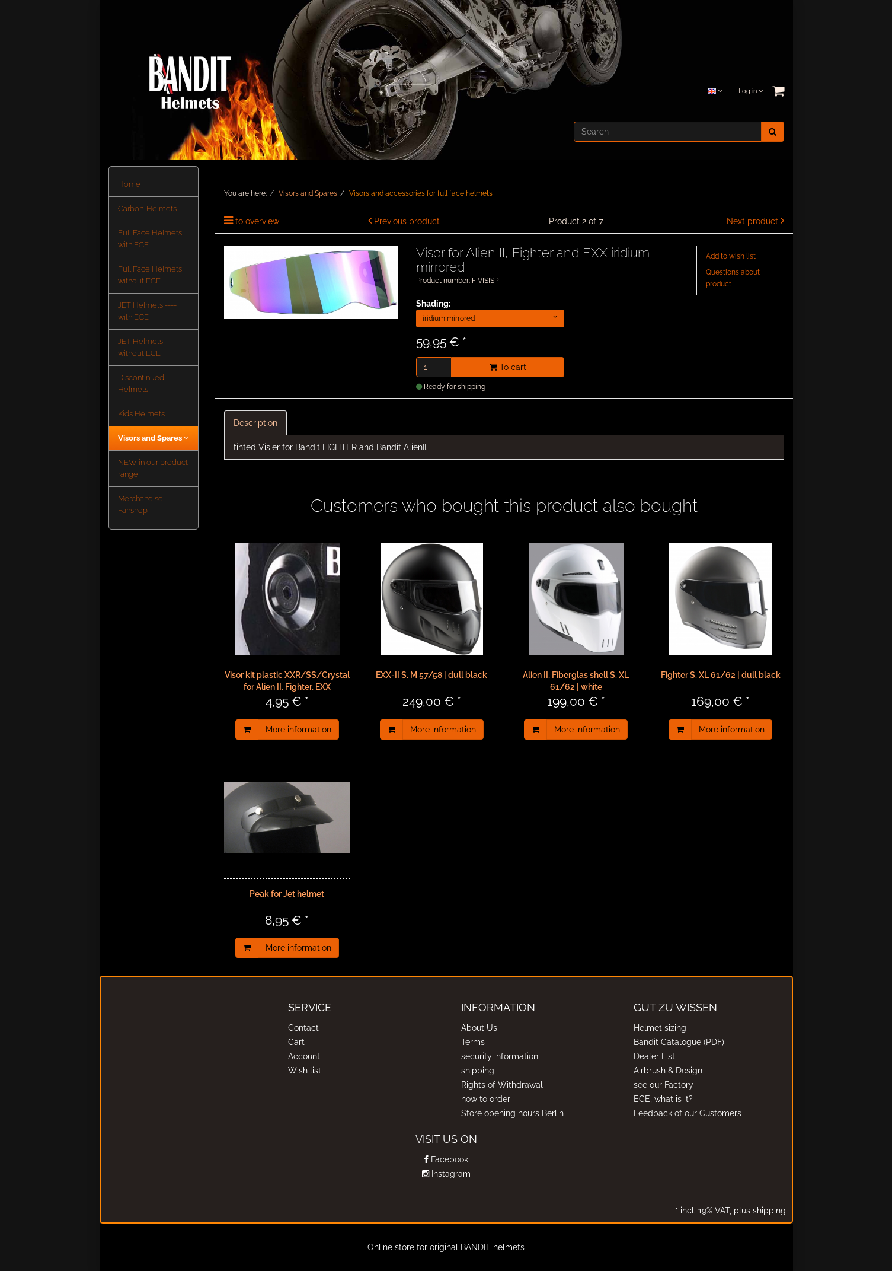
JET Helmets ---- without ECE (147, 347)
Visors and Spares (153, 438)
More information (298, 729)
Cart (296, 1042)
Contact (303, 1028)
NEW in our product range (153, 468)
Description (255, 423)
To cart (508, 367)
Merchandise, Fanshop (141, 504)
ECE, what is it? (663, 1099)
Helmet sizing (660, 1028)
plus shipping (758, 1210)
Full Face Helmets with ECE (150, 238)
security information (499, 1056)
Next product (752, 221)
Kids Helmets (141, 413)
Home (129, 184)
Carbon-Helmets (147, 208)
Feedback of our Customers (687, 1113)
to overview (257, 221)
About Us (479, 1028)
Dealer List (654, 1056)
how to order (485, 1099)
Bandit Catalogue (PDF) (679, 1042)
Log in (750, 91)
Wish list (304, 1070)
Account (304, 1056)
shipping (477, 1070)
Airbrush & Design (668, 1070)
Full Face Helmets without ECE (150, 275)
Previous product (407, 221)
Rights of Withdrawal (502, 1085)
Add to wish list (731, 256)
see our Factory (663, 1085)
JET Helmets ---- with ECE (147, 311)
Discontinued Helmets (141, 383)
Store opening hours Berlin (512, 1113)
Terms (473, 1042)
